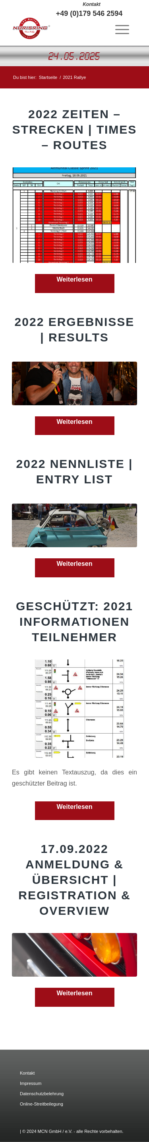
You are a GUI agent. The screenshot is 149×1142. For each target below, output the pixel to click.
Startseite (48, 77)
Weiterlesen (74, 279)
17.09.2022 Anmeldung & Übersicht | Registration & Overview (74, 879)
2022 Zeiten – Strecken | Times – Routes (74, 129)
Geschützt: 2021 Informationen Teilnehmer (74, 622)
